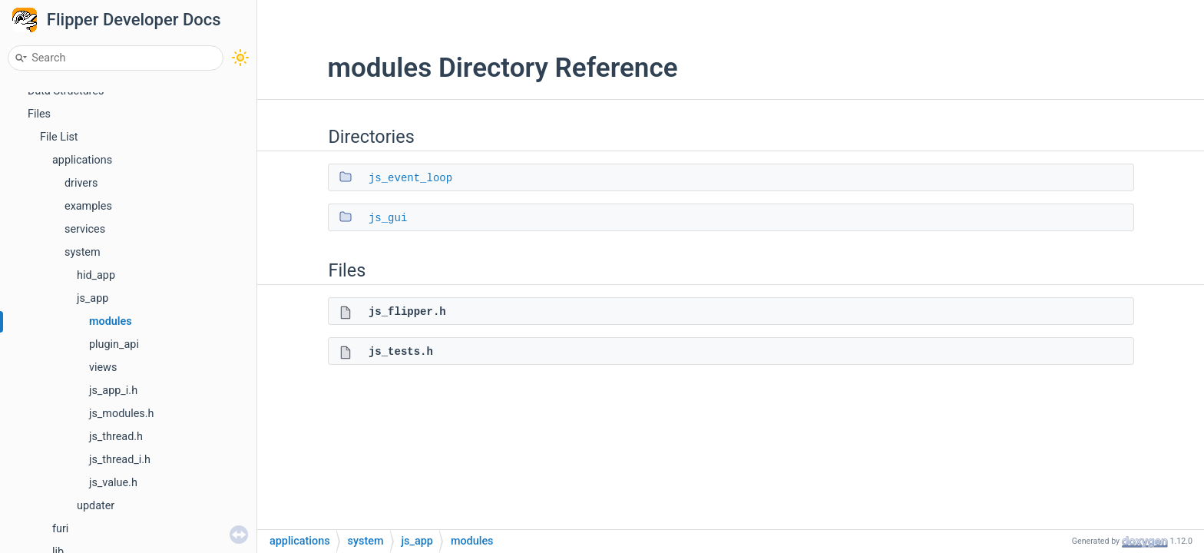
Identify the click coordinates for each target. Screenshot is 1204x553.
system (82, 252)
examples (88, 206)
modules (110, 321)
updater (95, 505)
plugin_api (114, 344)
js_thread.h (116, 436)
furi (60, 528)
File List (59, 137)
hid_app (96, 275)
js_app (92, 298)
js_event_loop (410, 178)
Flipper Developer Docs (134, 19)
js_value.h (113, 482)
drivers (81, 183)
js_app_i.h (113, 390)
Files (39, 114)
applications (82, 160)
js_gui (388, 218)
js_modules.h (121, 413)
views (103, 367)
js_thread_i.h (119, 459)
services (84, 229)
